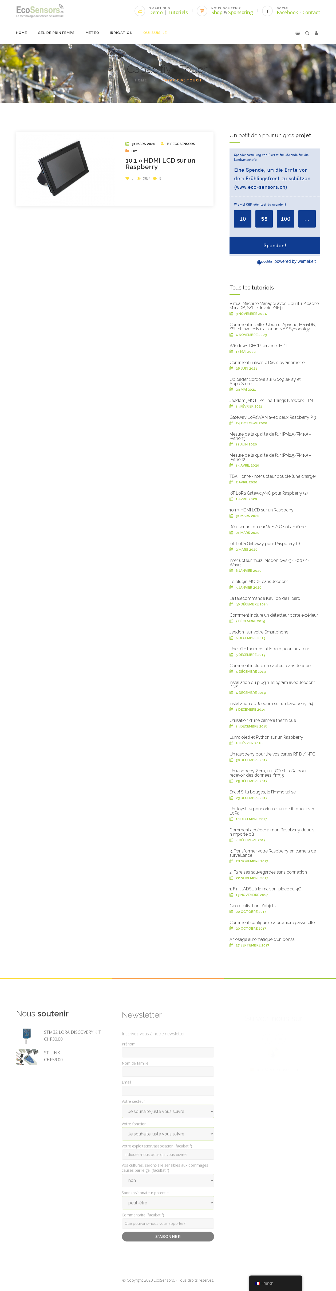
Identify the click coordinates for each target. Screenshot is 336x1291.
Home (21, 33)
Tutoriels (178, 12)
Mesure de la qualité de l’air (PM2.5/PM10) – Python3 (270, 436)
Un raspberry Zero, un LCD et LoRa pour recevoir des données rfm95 (268, 773)
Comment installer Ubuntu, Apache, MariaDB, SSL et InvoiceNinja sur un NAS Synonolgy (273, 326)
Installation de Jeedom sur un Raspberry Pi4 (271, 703)
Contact (311, 12)
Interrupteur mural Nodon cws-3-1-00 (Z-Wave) (269, 562)
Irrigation (121, 33)
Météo (93, 33)
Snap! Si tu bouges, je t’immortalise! (263, 792)
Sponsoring (240, 12)
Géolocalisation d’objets (253, 905)
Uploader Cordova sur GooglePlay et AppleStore (265, 381)
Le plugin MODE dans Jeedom (259, 581)
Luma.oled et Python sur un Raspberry (266, 737)
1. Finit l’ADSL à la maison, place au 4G (265, 888)
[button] (297, 33)
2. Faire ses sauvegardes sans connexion (268, 872)
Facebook (287, 12)
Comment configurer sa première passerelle (272, 922)
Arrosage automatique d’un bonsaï (262, 939)
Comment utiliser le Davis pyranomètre (267, 362)
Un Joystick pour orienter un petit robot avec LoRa (272, 811)
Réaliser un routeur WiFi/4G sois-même (268, 526)
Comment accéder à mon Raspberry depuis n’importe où (272, 832)
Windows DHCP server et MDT (259, 345)
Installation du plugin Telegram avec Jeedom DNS (272, 684)
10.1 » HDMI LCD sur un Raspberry (160, 164)
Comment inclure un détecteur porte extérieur (274, 615)
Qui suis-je (155, 33)
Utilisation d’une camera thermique (263, 720)
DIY (134, 151)
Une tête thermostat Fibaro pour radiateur (269, 648)
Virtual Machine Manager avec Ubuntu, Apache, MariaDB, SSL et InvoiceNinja (274, 305)
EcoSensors (184, 144)
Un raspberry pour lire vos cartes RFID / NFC (272, 754)
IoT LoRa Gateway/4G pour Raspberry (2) (269, 493)
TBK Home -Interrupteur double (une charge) (273, 476)
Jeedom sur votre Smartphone (259, 632)
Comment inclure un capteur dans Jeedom (271, 665)
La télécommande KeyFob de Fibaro (265, 598)
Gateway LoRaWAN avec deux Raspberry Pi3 (273, 417)
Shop (216, 12)
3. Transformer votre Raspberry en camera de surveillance (273, 853)
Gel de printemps (56, 33)
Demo (156, 12)
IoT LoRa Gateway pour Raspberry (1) (265, 543)
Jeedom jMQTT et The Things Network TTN (271, 400)
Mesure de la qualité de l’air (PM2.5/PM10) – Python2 (270, 457)
